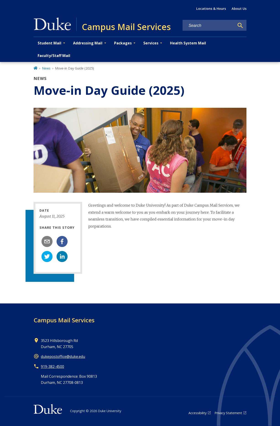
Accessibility (197, 413)
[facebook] (62, 241)
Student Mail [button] (49, 43)
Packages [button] (123, 43)
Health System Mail (188, 43)
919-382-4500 (52, 366)
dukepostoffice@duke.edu (63, 356)
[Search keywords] (208, 25)
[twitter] (47, 256)
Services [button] (150, 43)
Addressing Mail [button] (87, 43)
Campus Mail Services (64, 320)
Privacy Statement (228, 413)
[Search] (240, 26)
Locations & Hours (211, 8)
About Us (239, 8)
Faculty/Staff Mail (54, 55)
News (46, 68)
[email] (47, 241)
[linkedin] (62, 256)
